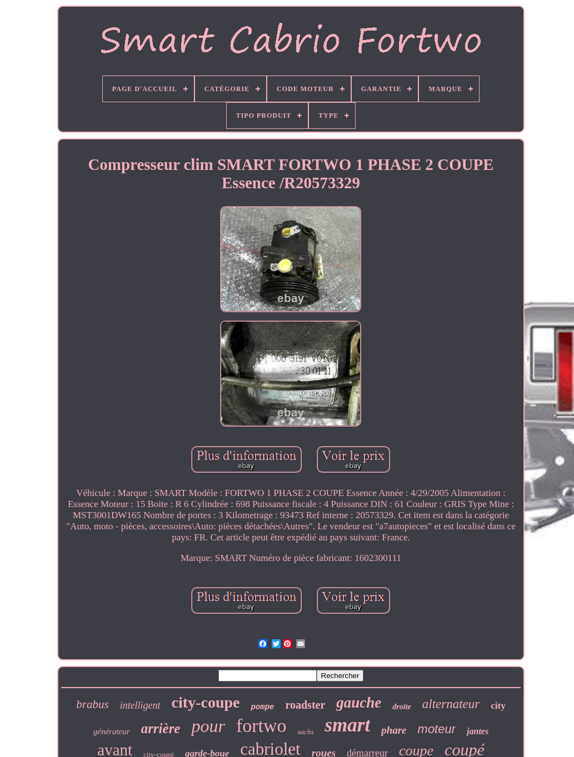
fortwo (261, 725)
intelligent (140, 705)
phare (393, 730)
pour (207, 726)
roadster (305, 705)
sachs (306, 732)
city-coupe (206, 702)
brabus (92, 704)
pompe (262, 707)
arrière (161, 728)
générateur (111, 731)
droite (401, 707)
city (498, 705)
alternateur (451, 704)
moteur (437, 729)
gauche (358, 702)
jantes (477, 731)
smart (347, 725)
